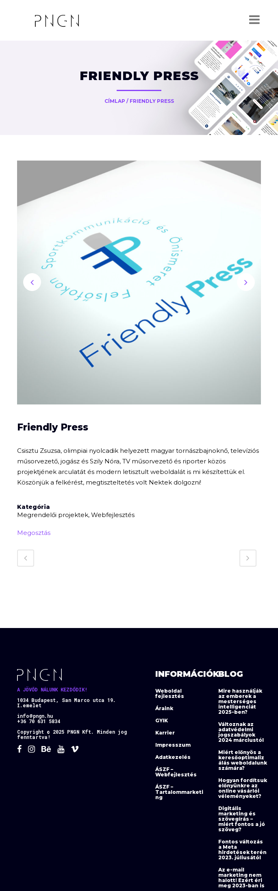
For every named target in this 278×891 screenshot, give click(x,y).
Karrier (165, 732)
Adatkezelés (173, 757)
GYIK (161, 720)
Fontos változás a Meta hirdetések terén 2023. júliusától (242, 849)
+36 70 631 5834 (38, 721)
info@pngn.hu (35, 716)
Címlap (114, 101)
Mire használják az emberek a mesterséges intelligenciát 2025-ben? (240, 701)
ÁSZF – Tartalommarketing (179, 792)
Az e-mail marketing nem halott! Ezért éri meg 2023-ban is (241, 877)
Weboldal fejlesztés (169, 693)
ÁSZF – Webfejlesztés (176, 772)
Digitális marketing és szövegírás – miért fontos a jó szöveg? (241, 819)
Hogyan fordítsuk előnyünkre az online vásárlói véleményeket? (242, 788)
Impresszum (173, 745)
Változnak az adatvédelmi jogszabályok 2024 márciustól (241, 732)
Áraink (164, 708)
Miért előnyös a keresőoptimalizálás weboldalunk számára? (242, 760)
